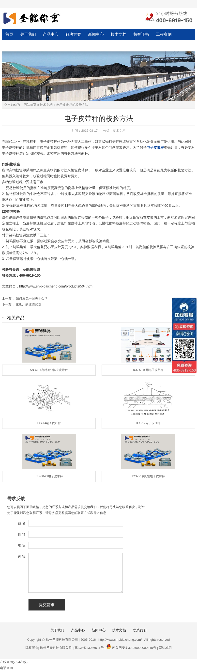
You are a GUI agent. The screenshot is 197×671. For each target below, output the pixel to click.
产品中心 (51, 34)
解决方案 (73, 34)
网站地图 (165, 648)
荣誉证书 (141, 34)
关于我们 (28, 34)
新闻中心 (96, 34)
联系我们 (13, 46)
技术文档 (118, 34)
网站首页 (30, 105)
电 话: (22, 545)
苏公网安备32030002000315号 (134, 648)
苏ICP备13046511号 (89, 648)
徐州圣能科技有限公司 (56, 648)
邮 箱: (22, 534)
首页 (9, 34)
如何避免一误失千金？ (32, 298)
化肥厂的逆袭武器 (28, 304)
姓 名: (22, 523)
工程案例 (164, 34)
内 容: (22, 556)
